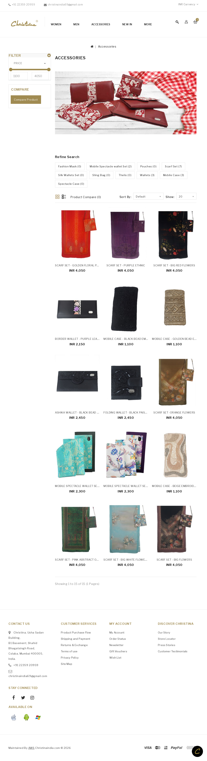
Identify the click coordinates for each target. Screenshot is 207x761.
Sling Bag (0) (101, 175)
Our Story (164, 632)
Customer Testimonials (172, 651)
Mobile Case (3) (173, 175)
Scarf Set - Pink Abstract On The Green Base (88, 559)
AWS (31, 747)
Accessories (100, 24)
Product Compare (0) (85, 197)
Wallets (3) (147, 175)
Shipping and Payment (75, 638)
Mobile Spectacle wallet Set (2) (111, 166)
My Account (116, 632)
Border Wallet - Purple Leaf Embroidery (86, 338)
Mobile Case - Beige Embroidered (176, 486)
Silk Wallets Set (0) (71, 175)
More (148, 24)
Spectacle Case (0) (71, 183)
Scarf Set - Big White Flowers (126, 559)
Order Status (117, 638)
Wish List (115, 657)
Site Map (66, 663)
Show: (170, 197)
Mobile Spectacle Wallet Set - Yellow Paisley (89, 486)
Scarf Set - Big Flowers (174, 559)
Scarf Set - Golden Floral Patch (79, 265)
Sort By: (125, 197)
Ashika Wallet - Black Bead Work (80, 412)
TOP (197, 751)
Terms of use (69, 651)
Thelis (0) (125, 175)
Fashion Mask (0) (69, 166)
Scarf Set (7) (173, 166)
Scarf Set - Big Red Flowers (174, 265)
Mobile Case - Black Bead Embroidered (132, 338)
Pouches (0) (148, 166)
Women (56, 24)
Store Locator (167, 638)
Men (76, 24)
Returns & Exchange (74, 645)
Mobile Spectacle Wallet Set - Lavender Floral (139, 486)
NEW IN (127, 24)
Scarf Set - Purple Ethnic (126, 265)
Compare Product (26, 110)
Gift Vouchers (118, 651)
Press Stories (166, 645)
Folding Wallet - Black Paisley (127, 412)
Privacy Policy (70, 657)
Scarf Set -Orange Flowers (174, 412)
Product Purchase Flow (76, 632)
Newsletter (116, 645)
